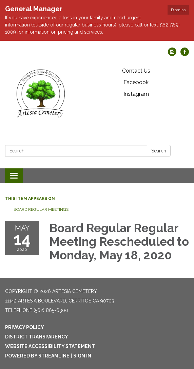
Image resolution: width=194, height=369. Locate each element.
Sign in (82, 355)
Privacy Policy (24, 327)
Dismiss (178, 9)
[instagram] (172, 54)
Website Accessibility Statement (50, 346)
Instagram (136, 94)
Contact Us (136, 71)
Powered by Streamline (37, 355)
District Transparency (36, 336)
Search (158, 150)
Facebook (136, 82)
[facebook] (184, 54)
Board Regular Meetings (41, 209)
